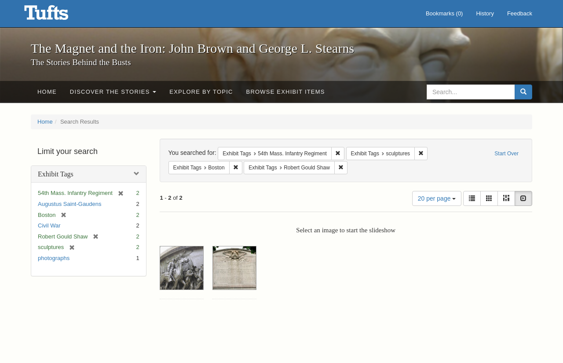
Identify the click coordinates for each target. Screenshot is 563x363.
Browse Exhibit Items (285, 91)
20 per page (437, 198)
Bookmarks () (444, 13)
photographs (53, 258)
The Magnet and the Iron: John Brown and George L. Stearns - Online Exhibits (57, 15)
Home (47, 91)
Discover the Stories (113, 91)
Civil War (49, 225)
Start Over (506, 153)
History (485, 13)
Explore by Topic (201, 91)
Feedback (519, 13)
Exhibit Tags (55, 174)
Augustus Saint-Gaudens (70, 204)
